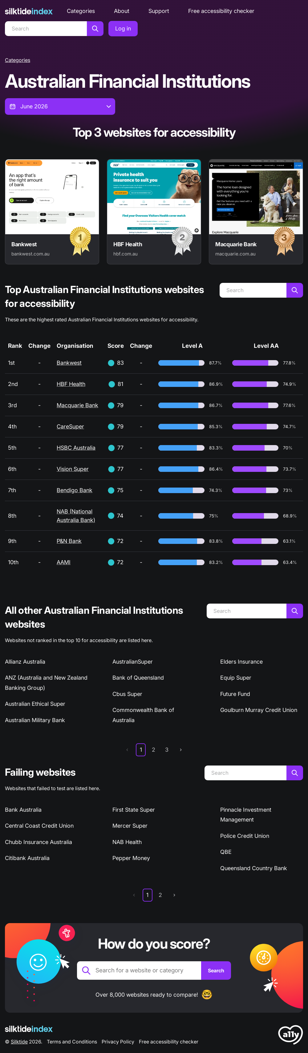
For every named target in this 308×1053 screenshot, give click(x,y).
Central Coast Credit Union (39, 825)
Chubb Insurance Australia (38, 842)
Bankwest (69, 363)
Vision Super (73, 469)
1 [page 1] (141, 749)
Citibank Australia (27, 858)
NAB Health (127, 842)
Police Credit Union (244, 836)
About (121, 11)
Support (158, 11)
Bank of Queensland (138, 677)
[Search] (46, 28)
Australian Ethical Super (35, 704)
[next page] (181, 749)
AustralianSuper (132, 661)
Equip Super (235, 677)
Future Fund (235, 694)
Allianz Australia (25, 661)
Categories (81, 11)
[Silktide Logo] (29, 1029)
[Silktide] (29, 11)
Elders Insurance (241, 661)
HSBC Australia (76, 447)
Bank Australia (23, 809)
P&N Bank (69, 541)
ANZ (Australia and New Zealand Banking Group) (46, 682)
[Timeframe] (60, 106)
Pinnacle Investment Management (245, 814)
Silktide (19, 1042)
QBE (226, 852)
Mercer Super (130, 825)
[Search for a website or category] (139, 970)
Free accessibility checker (221, 11)
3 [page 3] (166, 749)
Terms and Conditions (72, 1042)
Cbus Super (127, 694)
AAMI (64, 562)
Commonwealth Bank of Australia (143, 715)
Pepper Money (131, 858)
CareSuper (70, 426)
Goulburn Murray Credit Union (258, 710)
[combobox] (60, 106)
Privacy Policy (118, 1042)
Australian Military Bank (35, 720)
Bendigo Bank (74, 490)
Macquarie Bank (77, 405)
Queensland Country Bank (253, 868)
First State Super (133, 809)
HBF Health (71, 384)
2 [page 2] (153, 749)
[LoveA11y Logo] (290, 1036)
